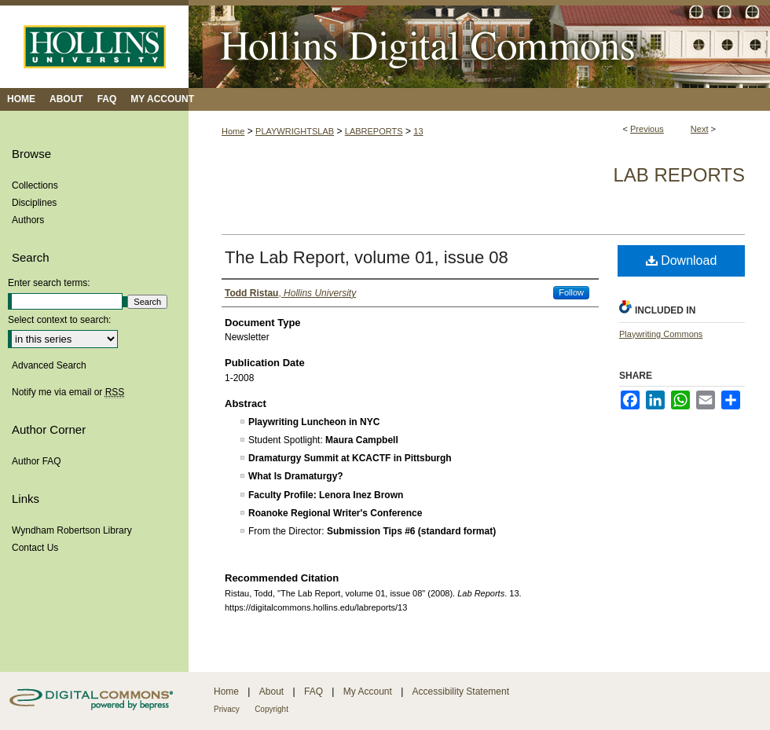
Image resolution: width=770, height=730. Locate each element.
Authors (28, 220)
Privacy (227, 709)
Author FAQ (36, 461)
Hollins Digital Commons (479, 44)
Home (233, 131)
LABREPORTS (374, 131)
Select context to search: (59, 319)
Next (700, 129)
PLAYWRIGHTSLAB (294, 131)
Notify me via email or (68, 392)
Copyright (271, 709)
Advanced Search (49, 365)
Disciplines (34, 202)
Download (681, 260)
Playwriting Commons (660, 334)
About (271, 691)
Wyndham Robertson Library (72, 530)
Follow (571, 292)
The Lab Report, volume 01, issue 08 (366, 257)
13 (418, 131)
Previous (647, 129)
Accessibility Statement (460, 691)
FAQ (313, 691)
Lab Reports (679, 174)
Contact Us (35, 547)
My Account (367, 691)
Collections (35, 185)
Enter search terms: (49, 282)
